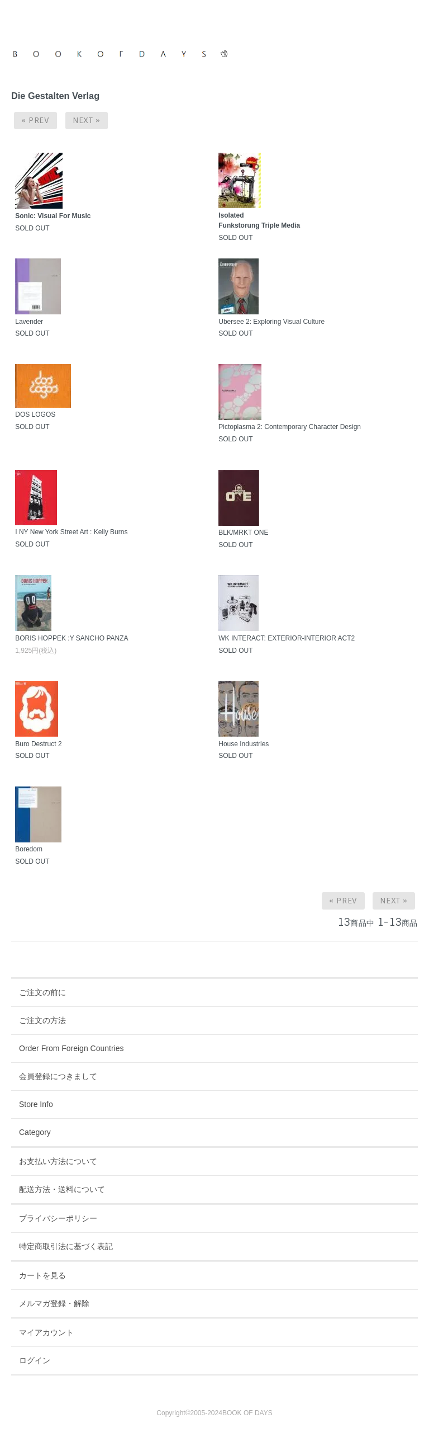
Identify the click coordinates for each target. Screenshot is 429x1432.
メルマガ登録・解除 (54, 1303)
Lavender (29, 322)
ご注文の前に (42, 992)
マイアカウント (46, 1332)
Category (35, 1132)
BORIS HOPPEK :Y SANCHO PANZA (71, 638)
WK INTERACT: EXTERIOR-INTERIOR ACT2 (286, 638)
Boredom (28, 849)
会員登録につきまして (58, 1076)
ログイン (34, 1360)
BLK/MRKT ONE (243, 532)
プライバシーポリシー (58, 1218)
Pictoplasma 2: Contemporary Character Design (289, 427)
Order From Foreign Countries (71, 1048)
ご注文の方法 (42, 1020)
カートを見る (42, 1275)
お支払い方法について (58, 1161)
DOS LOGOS (35, 414)
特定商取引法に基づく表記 (66, 1246)
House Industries (243, 744)
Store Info (36, 1104)
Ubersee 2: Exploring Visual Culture (271, 322)
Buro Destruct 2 (38, 744)
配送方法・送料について (62, 1189)
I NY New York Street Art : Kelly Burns (71, 532)
